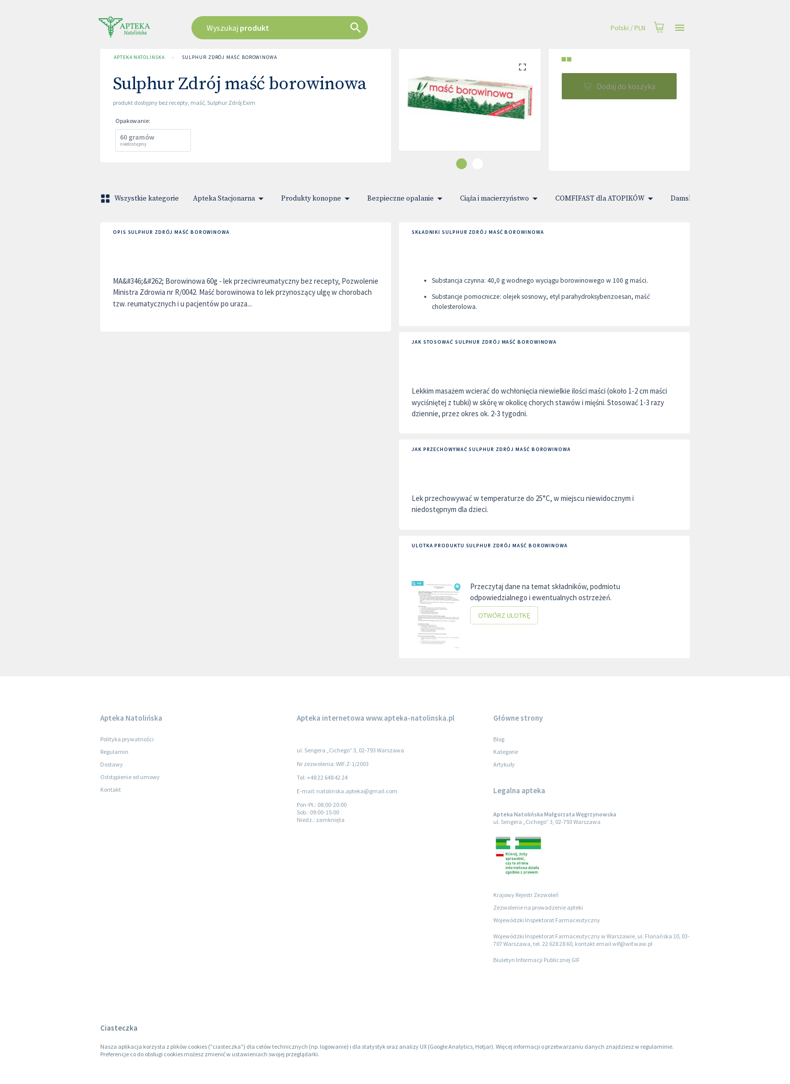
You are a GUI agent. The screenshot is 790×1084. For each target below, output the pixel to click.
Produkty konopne (317, 198)
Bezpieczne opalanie (406, 198)
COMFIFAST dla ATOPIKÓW (606, 198)
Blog (498, 739)
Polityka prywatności (127, 739)
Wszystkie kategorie (140, 198)
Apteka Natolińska (139, 57)
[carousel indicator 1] (461, 164)
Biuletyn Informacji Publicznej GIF (536, 960)
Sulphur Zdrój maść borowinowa (229, 57)
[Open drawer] (680, 28)
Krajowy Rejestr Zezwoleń (526, 895)
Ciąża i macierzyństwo (500, 198)
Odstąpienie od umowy (130, 777)
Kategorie (505, 751)
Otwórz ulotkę (504, 615)
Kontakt (110, 789)
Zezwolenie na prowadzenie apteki (538, 907)
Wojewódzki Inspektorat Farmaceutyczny (546, 920)
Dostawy (111, 764)
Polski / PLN (628, 28)
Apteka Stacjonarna (230, 198)
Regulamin (114, 751)
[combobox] (330, 27)
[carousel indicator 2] (478, 164)
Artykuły (504, 764)
